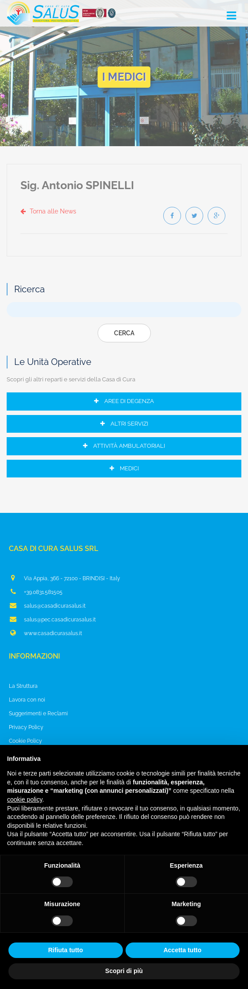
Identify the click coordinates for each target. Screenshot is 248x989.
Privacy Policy (26, 727)
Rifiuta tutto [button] (65, 950)
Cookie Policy (25, 741)
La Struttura (23, 686)
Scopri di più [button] (124, 970)
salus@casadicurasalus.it (47, 605)
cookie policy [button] (24, 799)
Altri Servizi (124, 423)
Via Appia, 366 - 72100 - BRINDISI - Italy (64, 578)
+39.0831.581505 (36, 591)
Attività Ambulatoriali (124, 445)
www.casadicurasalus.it (45, 632)
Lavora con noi (27, 700)
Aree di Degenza (124, 401)
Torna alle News (48, 211)
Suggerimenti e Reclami (38, 713)
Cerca (124, 333)
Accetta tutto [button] (182, 950)
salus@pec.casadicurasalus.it (52, 619)
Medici (124, 468)
